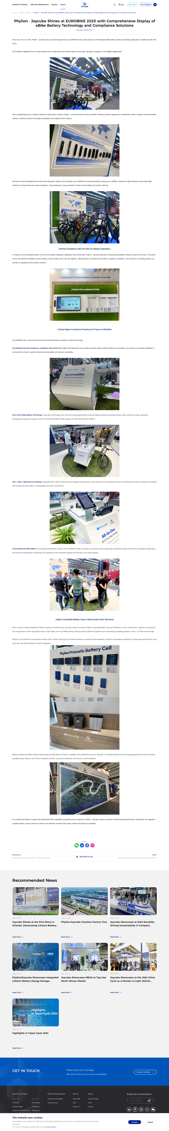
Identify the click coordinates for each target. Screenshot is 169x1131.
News (29, 13)
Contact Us (76, 1107)
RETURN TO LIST (84, 857)
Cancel (150, 1122)
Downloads (76, 1099)
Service (54, 4)
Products (35, 1099)
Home (14, 13)
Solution (15, 1099)
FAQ (74, 1103)
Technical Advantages (55, 1099)
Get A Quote (146, 4)
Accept (134, 1122)
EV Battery (35, 1106)
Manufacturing (52, 1103)
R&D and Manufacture (40, 4)
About (62, 4)
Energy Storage (17, 1106)
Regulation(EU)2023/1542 (21, 1110)
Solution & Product (20, 4)
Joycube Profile (93, 1099)
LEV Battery (36, 1102)
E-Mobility (15, 1102)
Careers (90, 1107)
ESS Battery (36, 1110)
